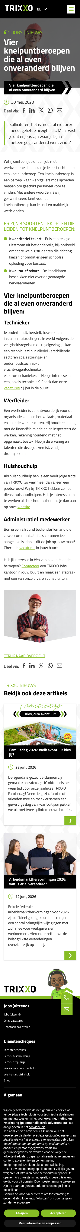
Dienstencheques (19, 1041)
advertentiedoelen (15, 1156)
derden (27, 1135)
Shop (7, 1080)
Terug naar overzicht (24, 656)
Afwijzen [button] (22, 1213)
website (23, 507)
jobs (18, 32)
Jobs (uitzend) (16, 1005)
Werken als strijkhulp (17, 1074)
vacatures (12, 388)
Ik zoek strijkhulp (14, 1062)
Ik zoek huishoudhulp (17, 1056)
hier (23, 453)
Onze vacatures (13, 1020)
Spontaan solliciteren (17, 1026)
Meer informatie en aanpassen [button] (40, 1223)
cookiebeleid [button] (37, 1127)
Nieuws (34, 32)
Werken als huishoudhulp (19, 1068)
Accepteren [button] (58, 1213)
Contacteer (30, 566)
